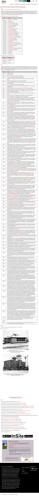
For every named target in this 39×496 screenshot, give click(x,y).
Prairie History (23, 4)
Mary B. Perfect (3, 416)
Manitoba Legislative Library (21, 412)
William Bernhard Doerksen (12, 42)
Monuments (20, 447)
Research (28, 4)
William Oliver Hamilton (11, 19)
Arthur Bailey (10, 30)
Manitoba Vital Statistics (26, 410)
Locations (27, 447)
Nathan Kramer (10, 430)
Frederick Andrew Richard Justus (12, 37)
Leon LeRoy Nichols (14, 99)
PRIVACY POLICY (14, 494)
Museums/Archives (11, 447)
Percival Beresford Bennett (12, 33)
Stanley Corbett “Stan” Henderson (13, 44)
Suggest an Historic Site (13, 460)
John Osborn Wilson (32, 183)
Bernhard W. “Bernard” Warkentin (13, 48)
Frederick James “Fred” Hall (12, 35)
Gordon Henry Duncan (31, 172)
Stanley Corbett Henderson (18, 211)
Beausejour (23, 7)
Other (30, 447)
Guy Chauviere (18, 327)
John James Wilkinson (11, 24)
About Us (11, 4)
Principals (2, 9)
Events (32, 4)
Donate (23, 471)
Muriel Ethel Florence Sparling (25, 142)
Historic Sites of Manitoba (5, 7)
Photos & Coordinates (15, 9)
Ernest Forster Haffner (20, 68)
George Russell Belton (11, 34)
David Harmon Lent (11, 31)
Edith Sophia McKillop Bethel (11, 198)
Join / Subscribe (25, 473)
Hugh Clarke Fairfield (11, 23)
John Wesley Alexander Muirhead (12, 160)
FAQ (17, 460)
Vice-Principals (6, 9)
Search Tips (7, 460)
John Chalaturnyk (10, 45)
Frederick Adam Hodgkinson (11, 178)
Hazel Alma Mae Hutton (30, 198)
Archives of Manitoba (12, 351)
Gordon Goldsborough (17, 430)
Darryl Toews (12, 428)
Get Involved (17, 4)
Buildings (16, 447)
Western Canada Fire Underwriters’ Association (13, 413)
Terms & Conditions (26, 467)
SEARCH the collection (12, 445)
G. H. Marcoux (20, 350)
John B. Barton (10, 27)
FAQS (23, 469)
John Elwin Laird (10, 38)
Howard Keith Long (11, 49)
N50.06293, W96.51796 (19, 397)
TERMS (16, 494)
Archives (35, 4)
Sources (20, 9)
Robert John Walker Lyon (27, 169)
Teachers (10, 9)
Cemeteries (23, 447)
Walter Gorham (14, 131)
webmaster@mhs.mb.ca (15, 458)
